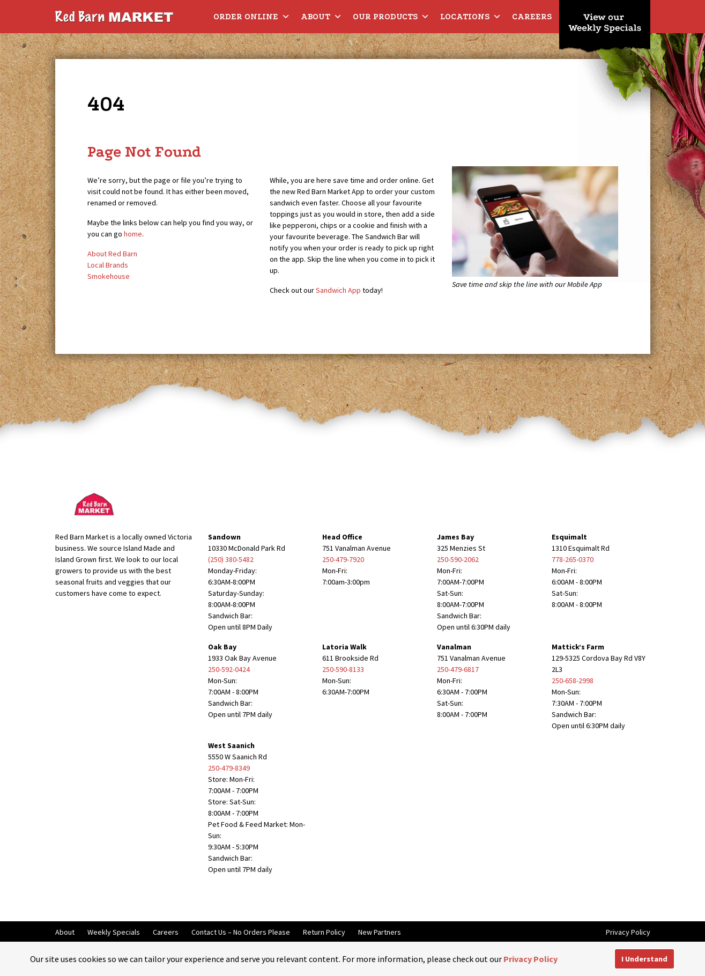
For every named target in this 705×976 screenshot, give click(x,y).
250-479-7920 (343, 559)
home (133, 234)
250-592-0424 (229, 669)
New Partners (379, 932)
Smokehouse (108, 276)
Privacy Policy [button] (530, 958)
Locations (470, 16)
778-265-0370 (572, 559)
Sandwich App (338, 290)
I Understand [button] (644, 959)
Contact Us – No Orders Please (240, 932)
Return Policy (324, 932)
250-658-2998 (572, 680)
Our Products (391, 16)
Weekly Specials (113, 932)
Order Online (251, 16)
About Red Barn (112, 253)
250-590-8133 (343, 669)
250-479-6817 (458, 669)
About (321, 16)
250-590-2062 (458, 559)
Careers (532, 16)
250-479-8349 (229, 768)
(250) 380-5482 (231, 559)
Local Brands (107, 265)
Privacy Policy (628, 932)
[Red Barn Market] (114, 16)
